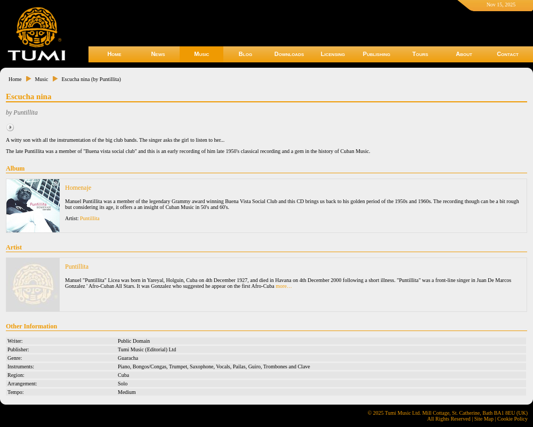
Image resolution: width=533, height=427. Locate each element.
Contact (508, 54)
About (464, 54)
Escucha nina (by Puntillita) (90, 79)
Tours (421, 54)
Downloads (289, 54)
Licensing (333, 54)
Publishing (376, 54)
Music (201, 54)
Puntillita (90, 218)
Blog (245, 54)
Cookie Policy (512, 419)
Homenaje (78, 187)
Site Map (484, 419)
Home (114, 54)
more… (284, 286)
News (158, 54)
